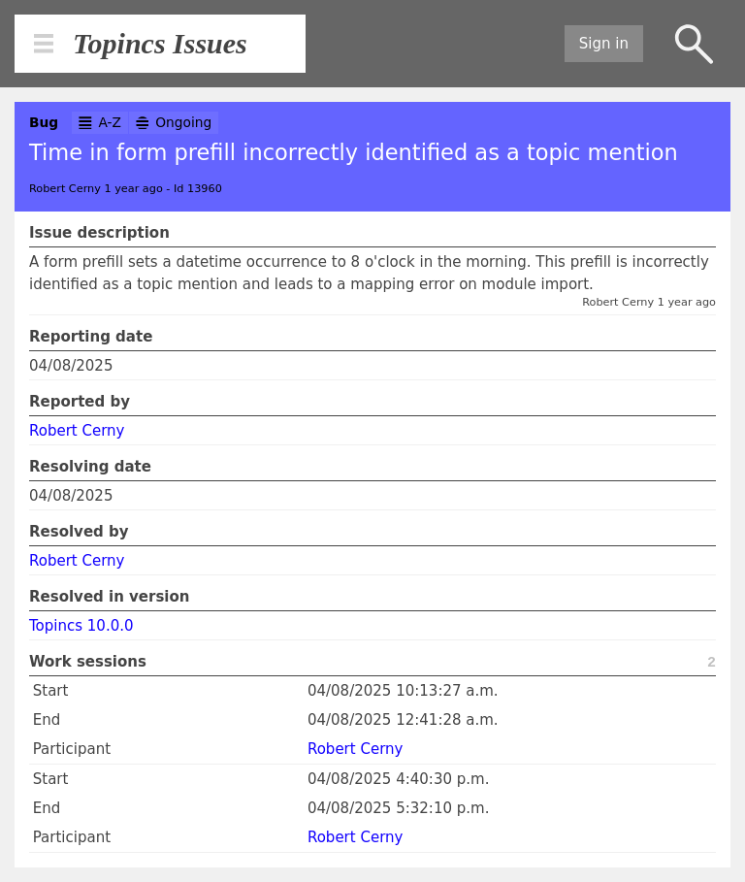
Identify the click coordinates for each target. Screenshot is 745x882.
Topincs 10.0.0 (81, 626)
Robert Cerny (76, 431)
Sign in (604, 43)
